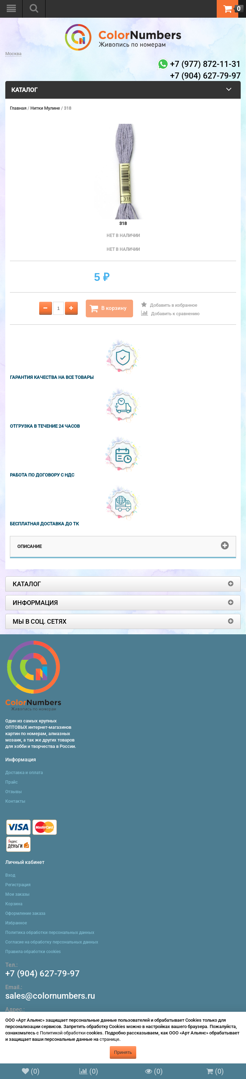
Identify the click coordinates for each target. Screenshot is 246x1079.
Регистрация (18, 884)
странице (109, 1039)
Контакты (15, 801)
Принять (123, 1052)
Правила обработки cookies (33, 951)
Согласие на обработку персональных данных (51, 942)
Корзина (13, 903)
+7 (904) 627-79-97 (42, 974)
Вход (10, 875)
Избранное (16, 923)
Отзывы (13, 791)
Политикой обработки (62, 1032)
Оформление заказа (25, 913)
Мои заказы (17, 894)
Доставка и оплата (24, 772)
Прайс (11, 782)
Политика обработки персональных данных (49, 932)
